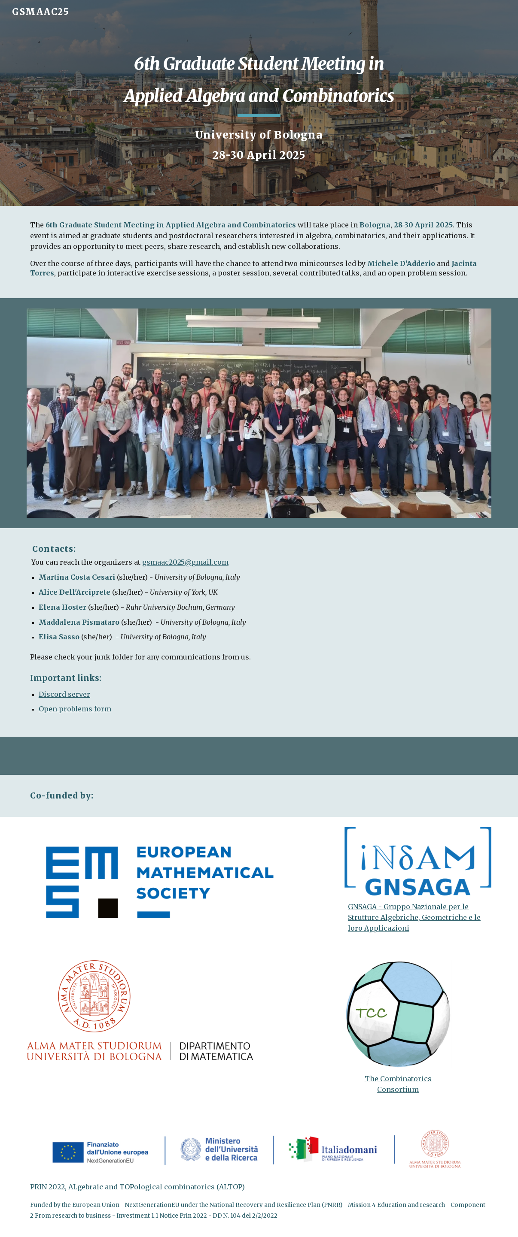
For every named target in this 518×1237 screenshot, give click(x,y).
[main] (259, 81)
